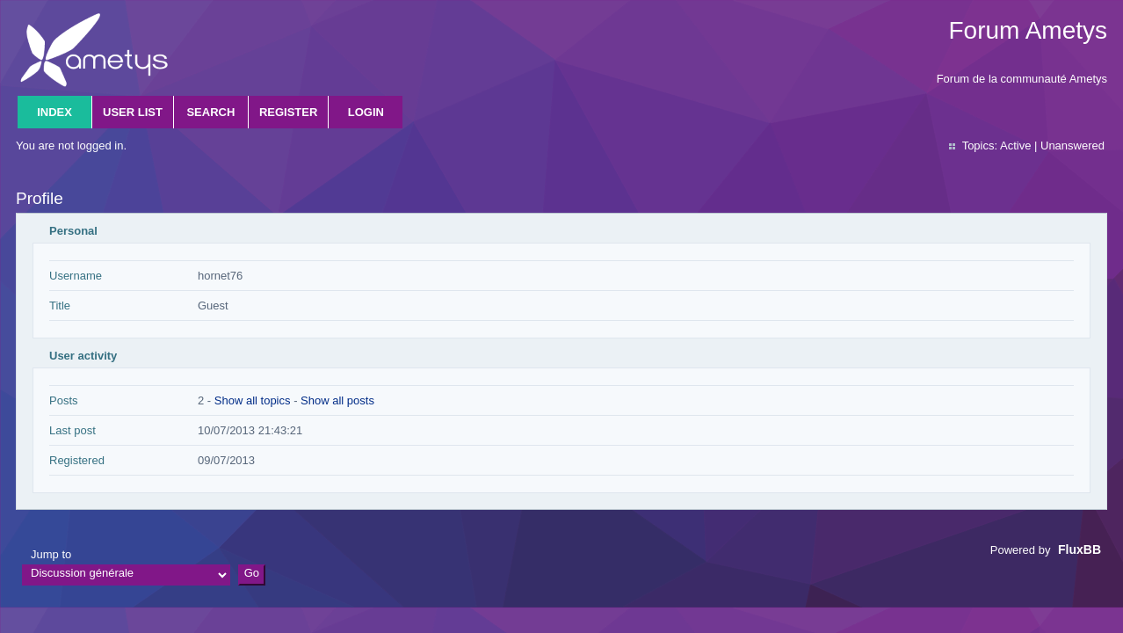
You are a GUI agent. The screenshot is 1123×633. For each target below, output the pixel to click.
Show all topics (252, 400)
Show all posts (337, 400)
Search (210, 112)
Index (54, 112)
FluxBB (1079, 549)
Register (288, 112)
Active (1015, 145)
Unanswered (1072, 145)
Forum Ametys (1028, 30)
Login (366, 112)
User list (133, 112)
